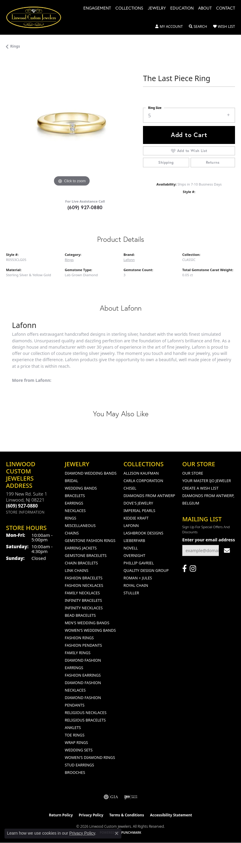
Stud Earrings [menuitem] (79, 765)
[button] (169, 26)
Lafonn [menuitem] (131, 525)
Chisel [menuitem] (129, 488)
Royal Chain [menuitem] (135, 585)
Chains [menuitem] (72, 533)
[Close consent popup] (116, 833)
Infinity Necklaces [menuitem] (84, 607)
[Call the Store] (22, 506)
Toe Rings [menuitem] (75, 735)
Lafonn (129, 259)
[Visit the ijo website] (131, 796)
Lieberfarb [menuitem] (134, 540)
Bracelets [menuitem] (75, 495)
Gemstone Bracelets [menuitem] (85, 555)
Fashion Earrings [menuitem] (83, 675)
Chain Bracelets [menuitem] (81, 563)
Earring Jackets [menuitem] (81, 548)
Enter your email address (208, 540)
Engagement (97, 8)
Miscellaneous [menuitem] (80, 525)
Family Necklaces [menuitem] (82, 593)
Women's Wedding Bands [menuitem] (90, 630)
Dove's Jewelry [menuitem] (138, 503)
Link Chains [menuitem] (76, 570)
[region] (71, 122)
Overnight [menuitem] (134, 555)
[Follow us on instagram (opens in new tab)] (193, 568)
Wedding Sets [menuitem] (79, 750)
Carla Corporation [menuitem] (143, 480)
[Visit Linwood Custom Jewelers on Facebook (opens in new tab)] (184, 568)
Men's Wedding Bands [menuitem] (87, 622)
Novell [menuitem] (130, 548)
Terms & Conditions (126, 815)
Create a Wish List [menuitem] (200, 488)
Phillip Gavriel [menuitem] (138, 563)
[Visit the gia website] (111, 796)
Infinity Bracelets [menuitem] (83, 600)
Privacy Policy (91, 815)
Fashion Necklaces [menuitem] (84, 585)
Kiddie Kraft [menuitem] (136, 518)
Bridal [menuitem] (71, 480)
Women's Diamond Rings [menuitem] (90, 757)
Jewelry (157, 8)
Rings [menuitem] (70, 518)
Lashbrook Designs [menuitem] (143, 533)
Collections (129, 8)
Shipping (166, 162)
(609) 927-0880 (85, 207)
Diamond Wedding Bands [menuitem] (91, 473)
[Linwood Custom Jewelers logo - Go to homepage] (37, 17)
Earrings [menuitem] (74, 503)
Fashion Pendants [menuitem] (83, 645)
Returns (213, 162)
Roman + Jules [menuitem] (137, 578)
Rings (15, 46)
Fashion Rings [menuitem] (79, 637)
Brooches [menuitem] (75, 772)
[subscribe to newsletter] (227, 550)
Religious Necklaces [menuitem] (85, 712)
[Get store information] (25, 512)
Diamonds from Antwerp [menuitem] (149, 495)
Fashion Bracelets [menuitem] (84, 578)
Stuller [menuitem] (131, 593)
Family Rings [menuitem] (78, 652)
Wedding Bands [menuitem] (81, 488)
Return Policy (61, 815)
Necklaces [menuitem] (75, 510)
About (205, 8)
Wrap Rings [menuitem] (76, 742)
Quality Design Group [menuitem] (146, 570)
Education (182, 8)
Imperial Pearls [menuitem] (139, 510)
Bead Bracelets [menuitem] (80, 615)
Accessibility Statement (171, 815)
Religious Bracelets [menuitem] (85, 720)
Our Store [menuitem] (192, 473)
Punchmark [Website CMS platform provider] (131, 832)
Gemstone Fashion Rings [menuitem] (90, 540)
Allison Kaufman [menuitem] (141, 473)
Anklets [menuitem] (73, 727)
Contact (225, 8)
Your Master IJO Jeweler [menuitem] (206, 480)
